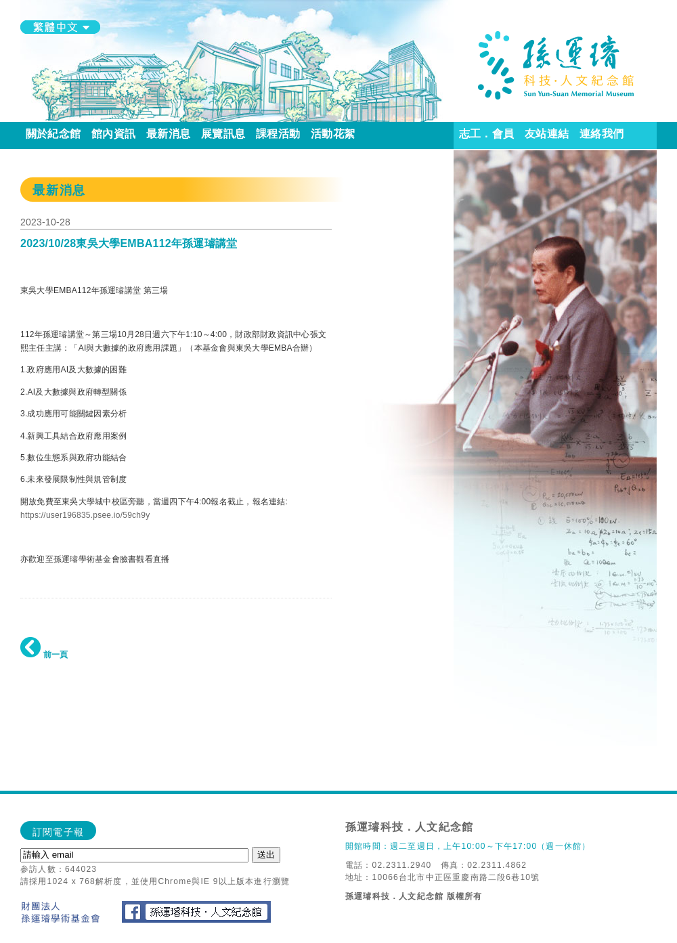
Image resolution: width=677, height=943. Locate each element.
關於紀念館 (53, 133)
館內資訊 (113, 133)
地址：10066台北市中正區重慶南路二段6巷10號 (442, 877)
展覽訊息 (223, 133)
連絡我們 (602, 133)
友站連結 (547, 133)
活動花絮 (333, 133)
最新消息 (168, 133)
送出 (266, 855)
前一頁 (44, 654)
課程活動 (278, 133)
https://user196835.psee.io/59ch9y (85, 515)
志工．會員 (486, 133)
